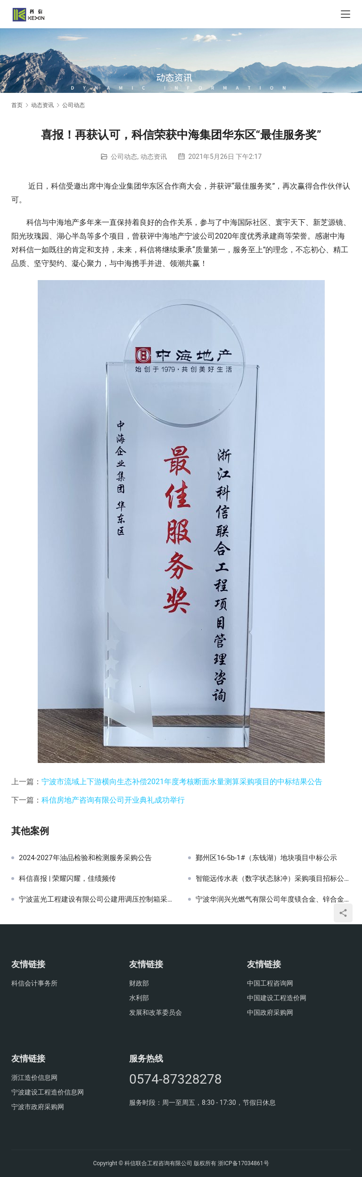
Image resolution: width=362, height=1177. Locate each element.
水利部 (139, 998)
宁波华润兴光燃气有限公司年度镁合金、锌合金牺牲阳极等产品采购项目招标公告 (273, 899)
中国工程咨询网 (270, 983)
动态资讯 (153, 156)
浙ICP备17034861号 (243, 1163)
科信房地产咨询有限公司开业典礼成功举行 (113, 800)
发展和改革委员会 (155, 1012)
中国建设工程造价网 (276, 998)
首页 (17, 105)
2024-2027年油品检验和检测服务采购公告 (85, 858)
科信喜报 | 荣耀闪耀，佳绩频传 (67, 878)
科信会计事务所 (34, 983)
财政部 (139, 983)
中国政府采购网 (270, 1012)
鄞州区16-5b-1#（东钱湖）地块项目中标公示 (266, 858)
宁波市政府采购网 (37, 1107)
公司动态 (124, 156)
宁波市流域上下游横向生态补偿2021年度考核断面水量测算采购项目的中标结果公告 (181, 781)
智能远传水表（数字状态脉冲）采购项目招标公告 (273, 878)
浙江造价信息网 (34, 1077)
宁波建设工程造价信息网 (47, 1092)
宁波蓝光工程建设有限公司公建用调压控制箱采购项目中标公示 (96, 899)
